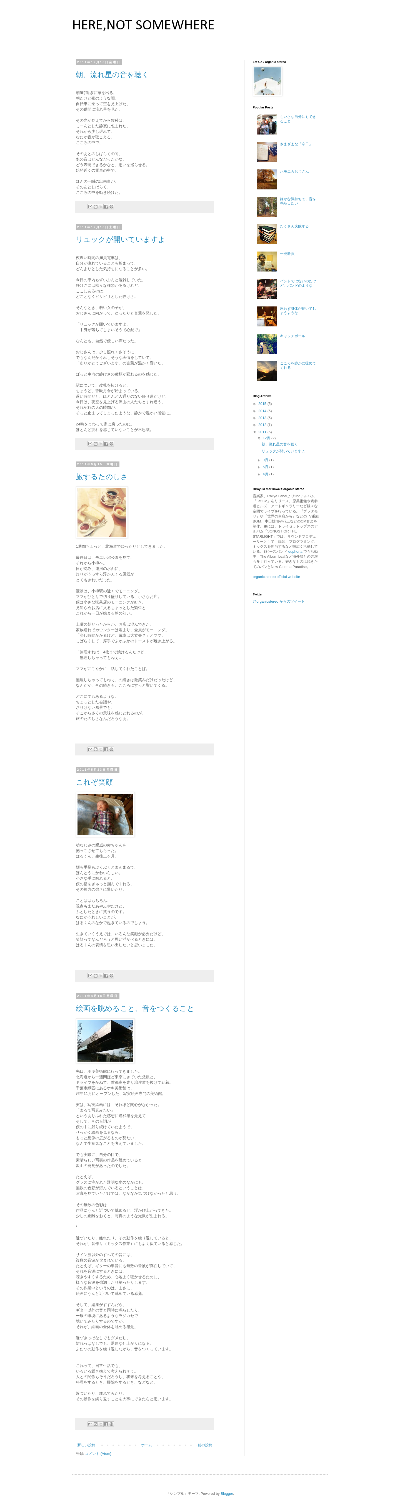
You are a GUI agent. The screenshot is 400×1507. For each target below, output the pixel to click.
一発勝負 (287, 254)
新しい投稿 (86, 1445)
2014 (263, 411)
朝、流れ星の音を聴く (112, 74)
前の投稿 (205, 1445)
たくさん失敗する (294, 226)
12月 (267, 438)
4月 (266, 474)
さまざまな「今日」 (296, 144)
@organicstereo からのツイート (279, 601)
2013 (263, 418)
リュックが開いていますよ (121, 239)
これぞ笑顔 (94, 782)
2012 (263, 425)
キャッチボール (292, 336)
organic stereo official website (276, 577)
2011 (263, 432)
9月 (266, 460)
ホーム (146, 1445)
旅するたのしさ (102, 477)
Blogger (227, 1493)
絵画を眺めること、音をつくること (135, 1008)
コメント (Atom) (98, 1454)
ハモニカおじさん (294, 171)
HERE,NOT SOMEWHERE (143, 26)
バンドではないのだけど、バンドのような (298, 283)
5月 (266, 467)
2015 (263, 404)
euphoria (295, 551)
